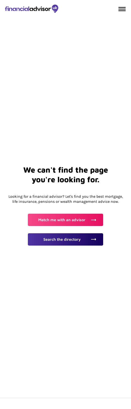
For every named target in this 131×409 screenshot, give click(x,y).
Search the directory (69, 239)
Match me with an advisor (67, 220)
